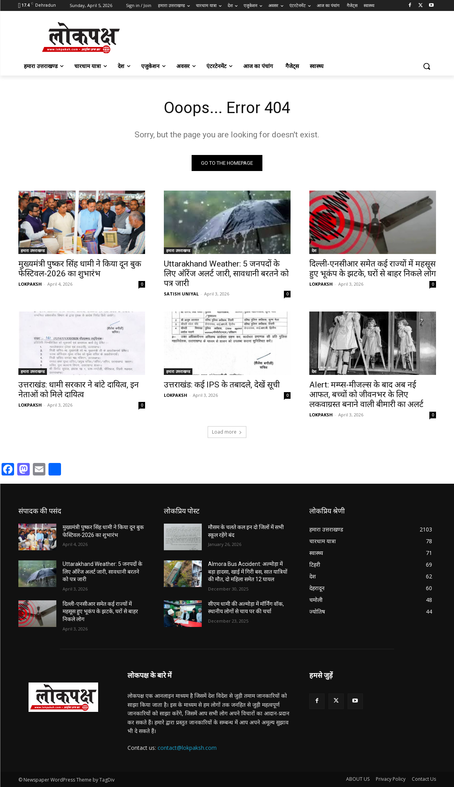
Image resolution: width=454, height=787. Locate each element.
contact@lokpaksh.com (187, 747)
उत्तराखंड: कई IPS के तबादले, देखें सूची (222, 384)
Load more (227, 432)
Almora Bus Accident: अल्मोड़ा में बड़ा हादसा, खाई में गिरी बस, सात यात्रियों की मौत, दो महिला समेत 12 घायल (247, 571)
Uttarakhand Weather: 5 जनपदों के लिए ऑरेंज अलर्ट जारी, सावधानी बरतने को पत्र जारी (226, 273)
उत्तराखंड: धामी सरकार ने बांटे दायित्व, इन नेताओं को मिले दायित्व (78, 389)
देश (314, 250)
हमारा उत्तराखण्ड (33, 250)
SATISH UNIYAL (181, 294)
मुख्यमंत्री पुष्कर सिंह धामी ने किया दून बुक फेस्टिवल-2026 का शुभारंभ (79, 268)
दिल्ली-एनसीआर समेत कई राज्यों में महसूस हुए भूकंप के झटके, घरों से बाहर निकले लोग (372, 268)
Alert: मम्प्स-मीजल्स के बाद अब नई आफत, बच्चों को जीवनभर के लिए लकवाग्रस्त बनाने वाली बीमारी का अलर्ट (366, 394)
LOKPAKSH (30, 284)
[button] (426, 66)
